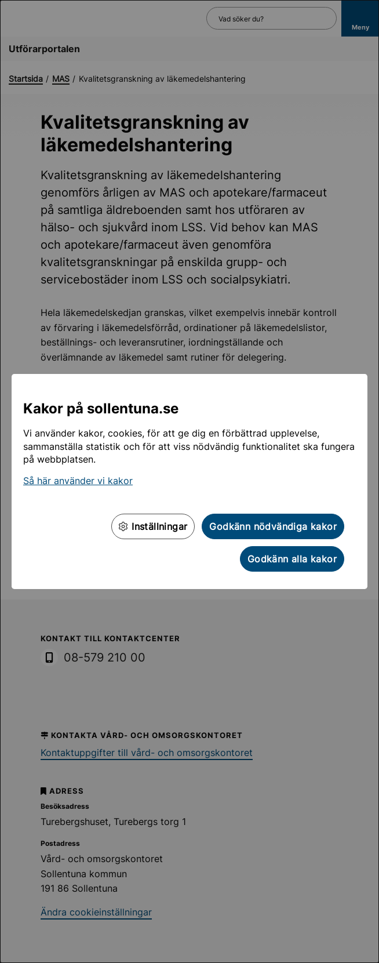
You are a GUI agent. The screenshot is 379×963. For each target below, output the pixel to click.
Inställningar (153, 526)
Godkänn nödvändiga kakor (273, 526)
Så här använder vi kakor (78, 480)
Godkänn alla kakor (292, 559)
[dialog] (189, 481)
